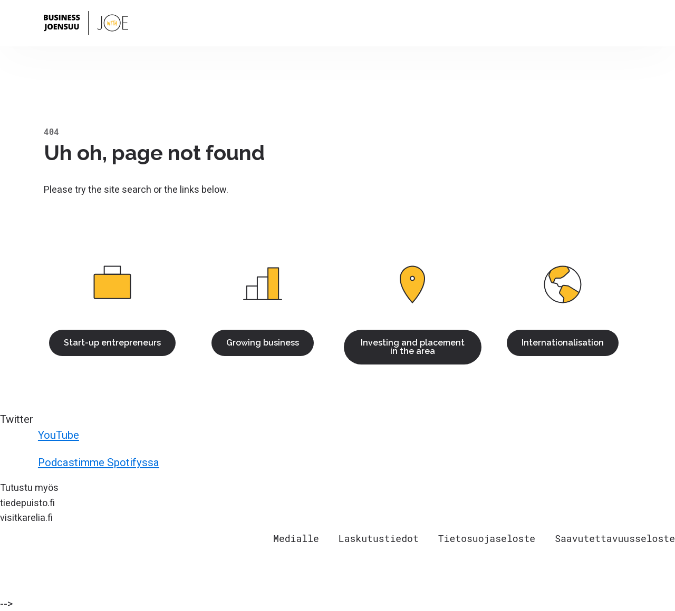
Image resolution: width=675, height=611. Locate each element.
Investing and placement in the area (413, 347)
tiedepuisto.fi (27, 502)
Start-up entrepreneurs (112, 343)
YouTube (41, 435)
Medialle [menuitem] (296, 538)
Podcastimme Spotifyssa (81, 463)
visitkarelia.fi (26, 517)
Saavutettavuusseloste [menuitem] (615, 538)
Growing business (262, 343)
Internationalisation (563, 343)
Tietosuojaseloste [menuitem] (486, 538)
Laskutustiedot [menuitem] (379, 538)
